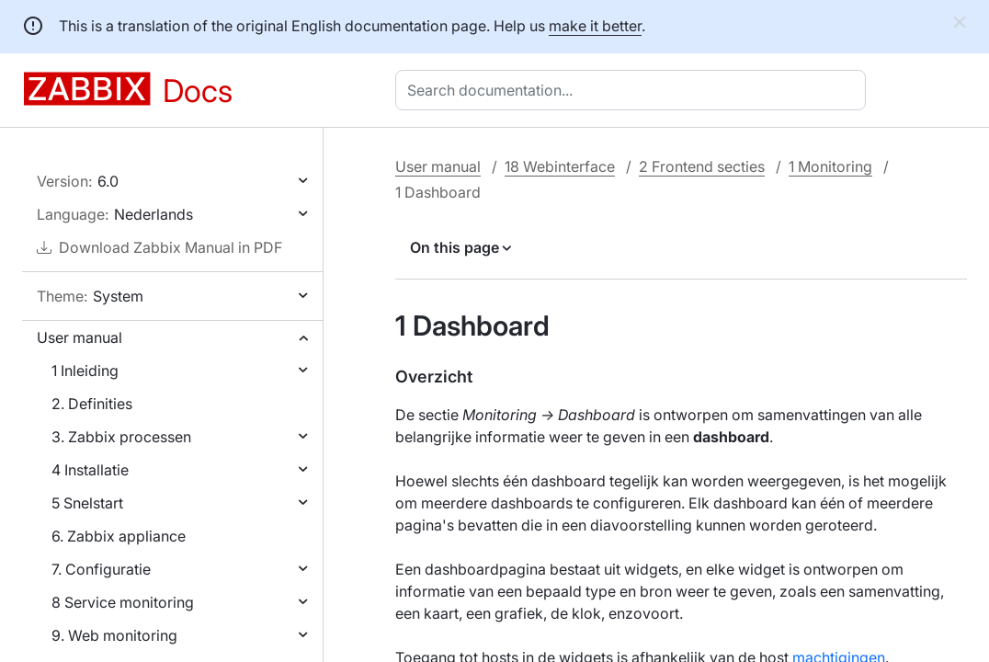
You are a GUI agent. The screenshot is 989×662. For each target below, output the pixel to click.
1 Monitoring (830, 166)
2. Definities (91, 403)
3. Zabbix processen (121, 437)
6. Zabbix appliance (118, 536)
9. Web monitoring (114, 635)
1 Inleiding (85, 370)
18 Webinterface (560, 166)
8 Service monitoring (122, 602)
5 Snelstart (87, 503)
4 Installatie (90, 470)
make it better (595, 26)
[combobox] (634, 90)
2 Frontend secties (702, 166)
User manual (79, 337)
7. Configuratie (101, 569)
